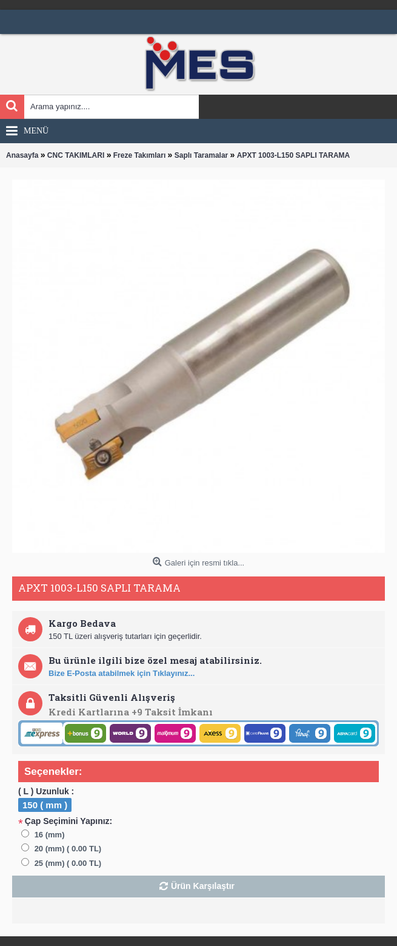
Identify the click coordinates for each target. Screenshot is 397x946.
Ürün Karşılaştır (203, 886)
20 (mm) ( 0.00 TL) (68, 848)
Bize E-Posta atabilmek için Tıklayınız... (121, 673)
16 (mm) (50, 834)
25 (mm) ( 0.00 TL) (68, 863)
